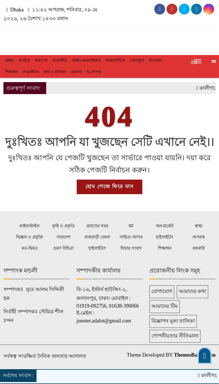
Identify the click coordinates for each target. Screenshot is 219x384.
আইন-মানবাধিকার (86, 60)
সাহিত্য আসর (131, 237)
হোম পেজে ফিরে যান (109, 186)
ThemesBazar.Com (195, 355)
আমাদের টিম (164, 306)
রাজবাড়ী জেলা (97, 237)
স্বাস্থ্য (198, 226)
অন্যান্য (76, 72)
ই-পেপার (94, 72)
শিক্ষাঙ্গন (11, 72)
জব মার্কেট (165, 226)
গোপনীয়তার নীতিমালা (174, 336)
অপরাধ (198, 237)
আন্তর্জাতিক (115, 60)
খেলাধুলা (137, 60)
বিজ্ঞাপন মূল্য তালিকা (173, 321)
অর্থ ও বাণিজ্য (55, 72)
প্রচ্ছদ (9, 60)
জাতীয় (24, 60)
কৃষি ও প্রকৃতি (63, 226)
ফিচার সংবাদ (131, 248)
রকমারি (198, 248)
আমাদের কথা (192, 291)
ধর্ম (131, 226)
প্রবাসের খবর (97, 226)
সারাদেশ (41, 60)
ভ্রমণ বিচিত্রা (63, 248)
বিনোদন (155, 60)
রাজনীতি (59, 60)
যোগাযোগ (161, 291)
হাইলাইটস (164, 237)
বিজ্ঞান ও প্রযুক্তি (30, 237)
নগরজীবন (31, 72)
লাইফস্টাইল (29, 226)
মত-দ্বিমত (30, 248)
